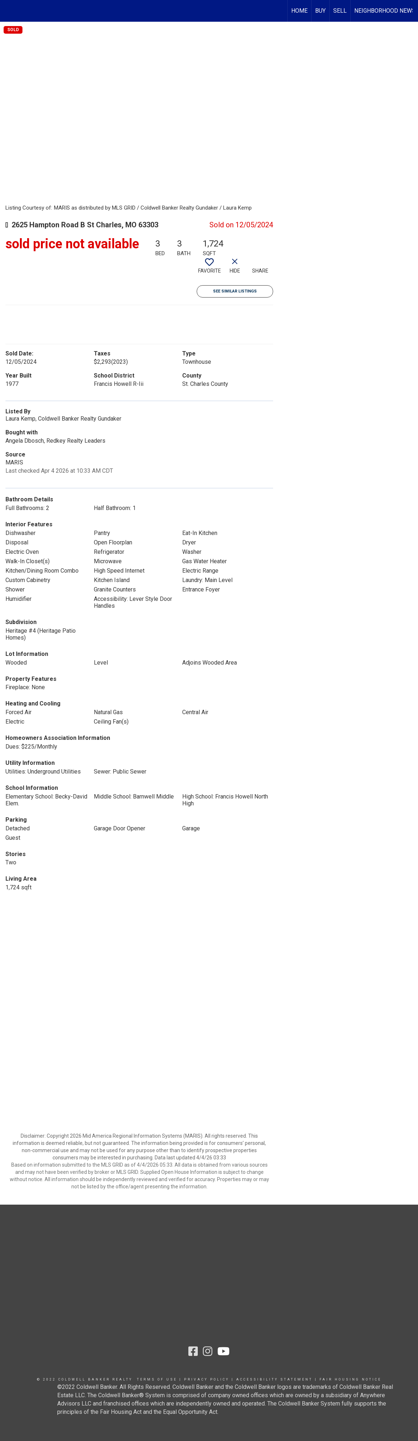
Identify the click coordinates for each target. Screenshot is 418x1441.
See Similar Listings (235, 291)
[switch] (209, 268)
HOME (299, 10)
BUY (320, 10)
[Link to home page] (9, 11)
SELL (340, 10)
